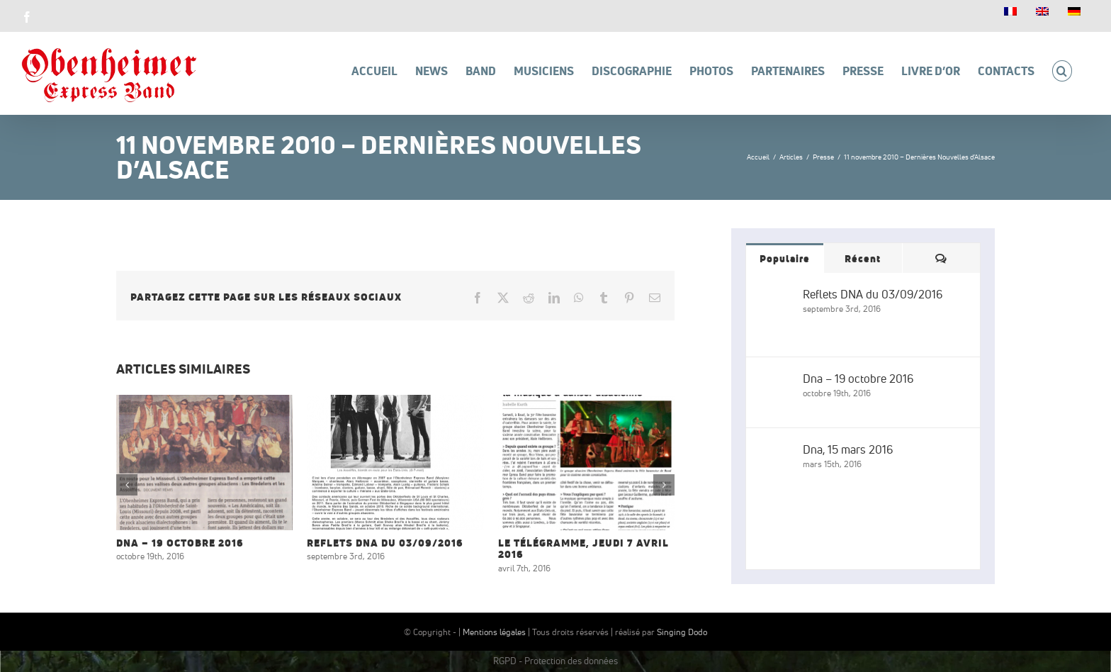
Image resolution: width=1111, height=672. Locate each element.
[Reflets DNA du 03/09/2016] (775, 296)
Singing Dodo (682, 632)
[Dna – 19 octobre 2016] (775, 380)
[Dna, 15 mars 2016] (775, 451)
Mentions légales (494, 632)
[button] (1062, 71)
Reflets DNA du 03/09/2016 (385, 543)
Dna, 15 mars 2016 (848, 449)
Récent (863, 259)
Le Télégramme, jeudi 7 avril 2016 (583, 549)
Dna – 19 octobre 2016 (180, 543)
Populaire (785, 259)
